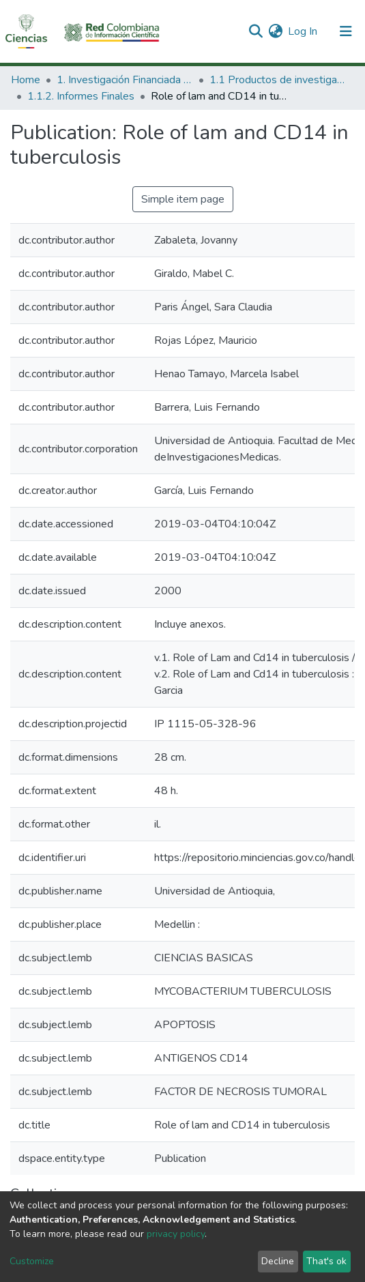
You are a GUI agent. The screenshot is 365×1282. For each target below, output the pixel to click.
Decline (277, 1261)
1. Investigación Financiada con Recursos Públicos (125, 79)
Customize (32, 1261)
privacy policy (176, 1233)
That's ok (326, 1261)
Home (25, 79)
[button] (275, 31)
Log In (303, 31)
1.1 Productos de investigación (277, 79)
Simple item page (182, 199)
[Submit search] (255, 31)
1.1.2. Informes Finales (80, 96)
